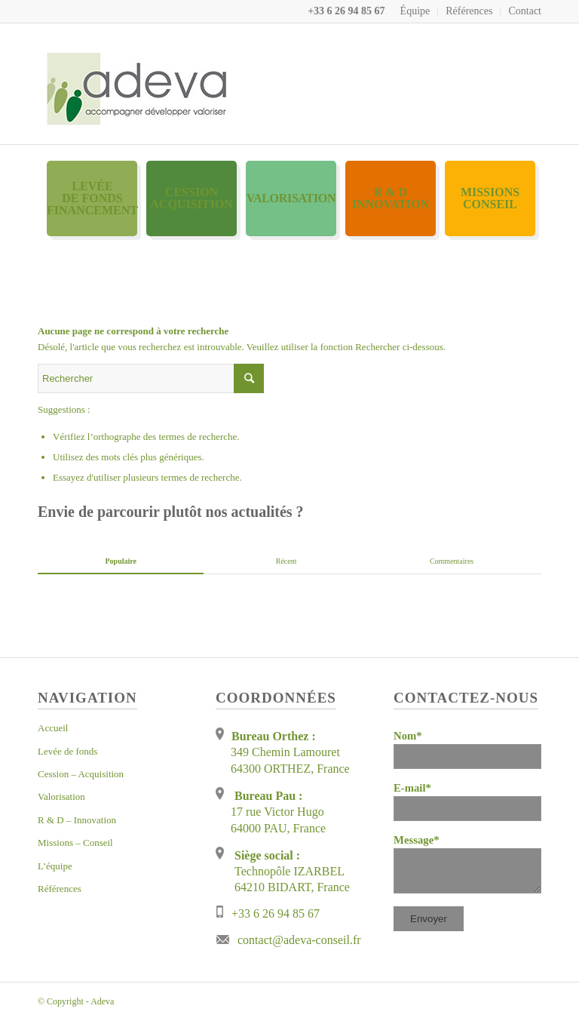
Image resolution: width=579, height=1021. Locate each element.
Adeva (102, 1001)
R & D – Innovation (77, 820)
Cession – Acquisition (81, 774)
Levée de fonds (67, 751)
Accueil (53, 727)
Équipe (415, 11)
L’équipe (55, 866)
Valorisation (61, 796)
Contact (524, 11)
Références (469, 11)
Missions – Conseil (75, 842)
